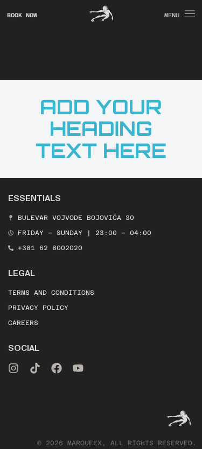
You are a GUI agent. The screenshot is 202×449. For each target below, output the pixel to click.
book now (22, 15)
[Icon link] (101, 13)
